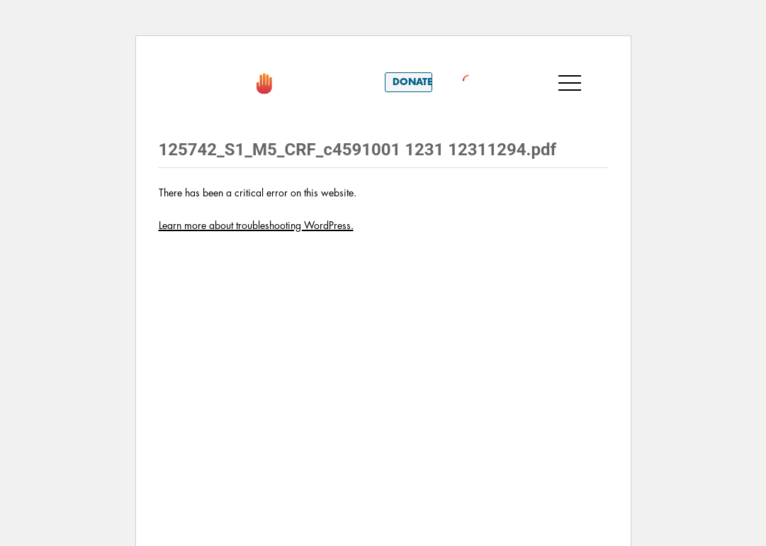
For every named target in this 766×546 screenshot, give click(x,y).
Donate (412, 82)
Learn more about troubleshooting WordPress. (256, 225)
